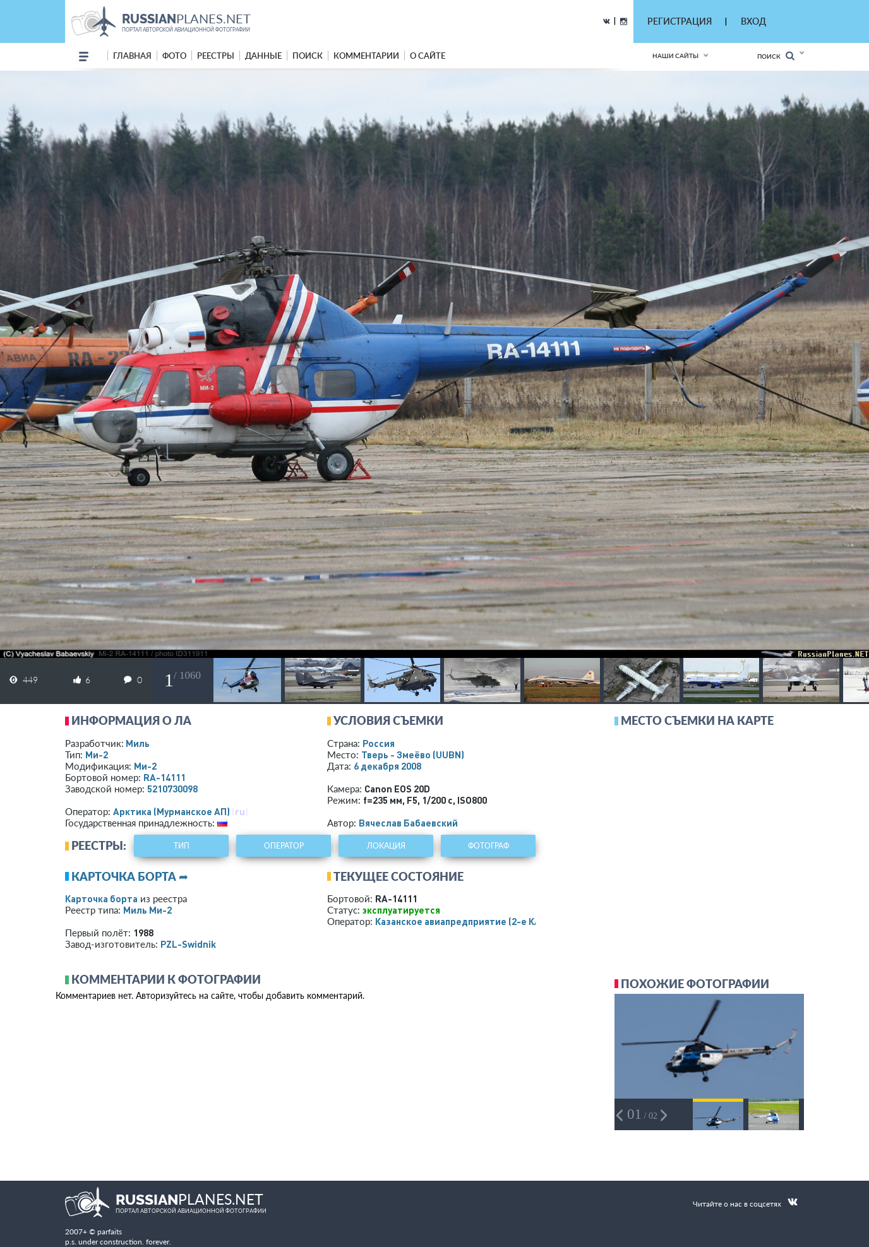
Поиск (775, 56)
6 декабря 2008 (387, 766)
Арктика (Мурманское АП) (171, 811)
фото (174, 56)
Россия (379, 743)
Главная (132, 56)
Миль (138, 743)
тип (181, 845)
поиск (307, 56)
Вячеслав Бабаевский (408, 822)
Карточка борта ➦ (129, 876)
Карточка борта (101, 898)
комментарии (366, 56)
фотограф (488, 845)
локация (386, 845)
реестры (215, 56)
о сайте (427, 56)
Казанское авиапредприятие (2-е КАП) (462, 921)
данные (263, 56)
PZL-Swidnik (188, 944)
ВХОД (753, 21)
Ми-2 (96, 754)
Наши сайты (675, 55)
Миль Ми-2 (147, 910)
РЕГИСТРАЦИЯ (679, 21)
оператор (284, 845)
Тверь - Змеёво (412, 754)
